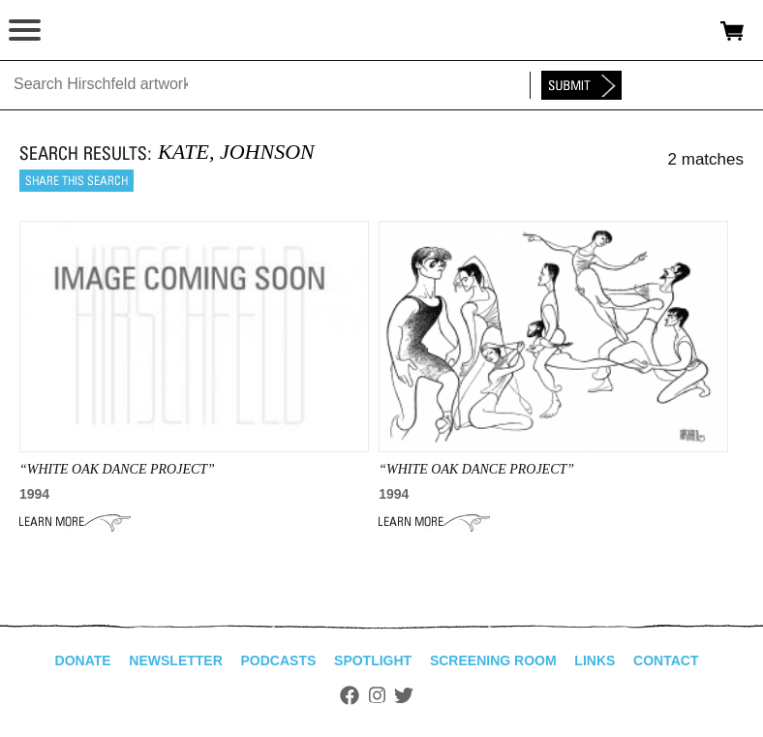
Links (594, 660)
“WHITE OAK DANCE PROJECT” (117, 469)
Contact (665, 660)
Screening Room (493, 660)
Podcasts (279, 660)
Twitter (403, 695)
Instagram (377, 695)
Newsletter (175, 660)
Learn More (75, 522)
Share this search (76, 180)
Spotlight (373, 660)
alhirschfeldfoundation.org (82, 31)
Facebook (349, 695)
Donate (83, 660)
